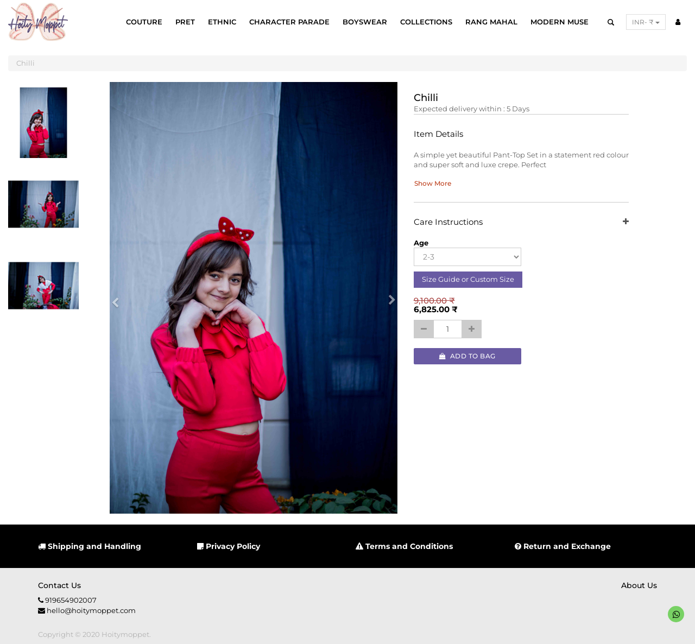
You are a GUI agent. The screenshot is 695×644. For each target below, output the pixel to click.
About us (639, 585)
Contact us (59, 585)
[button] (119, 298)
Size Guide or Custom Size (468, 279)
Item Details (438, 134)
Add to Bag (467, 356)
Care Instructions (521, 222)
